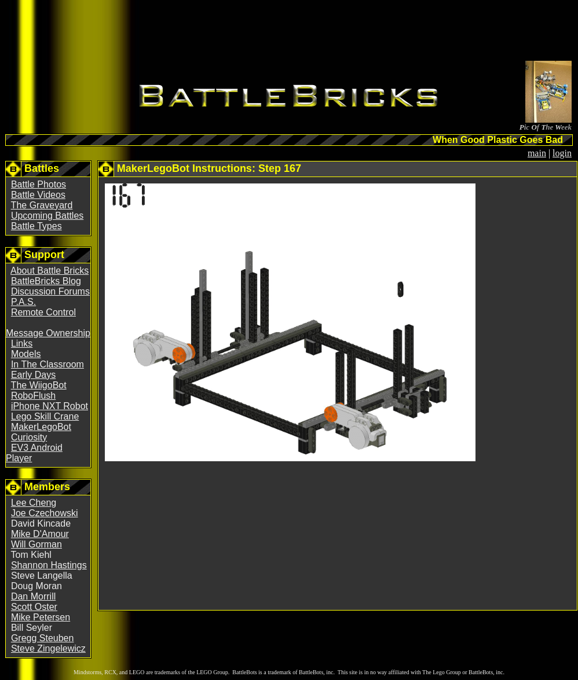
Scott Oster (34, 607)
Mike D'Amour (40, 534)
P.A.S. (23, 302)
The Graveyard (42, 205)
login (562, 153)
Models (26, 354)
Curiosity (29, 437)
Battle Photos (38, 184)
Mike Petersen (40, 617)
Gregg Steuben (42, 638)
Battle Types (36, 226)
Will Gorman (36, 544)
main (537, 153)
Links (21, 343)
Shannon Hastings (49, 565)
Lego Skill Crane (45, 416)
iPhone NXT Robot (49, 406)
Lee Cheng (33, 503)
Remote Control (43, 312)
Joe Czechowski (44, 513)
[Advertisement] (289, 32)
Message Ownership (48, 333)
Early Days (33, 375)
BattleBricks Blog (46, 281)
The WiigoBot (39, 385)
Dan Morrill (33, 596)
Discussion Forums (50, 291)
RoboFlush (33, 395)
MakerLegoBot (41, 427)
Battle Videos (38, 195)
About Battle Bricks (49, 270)
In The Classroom (47, 364)
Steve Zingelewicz (48, 648)
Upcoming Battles (47, 215)
